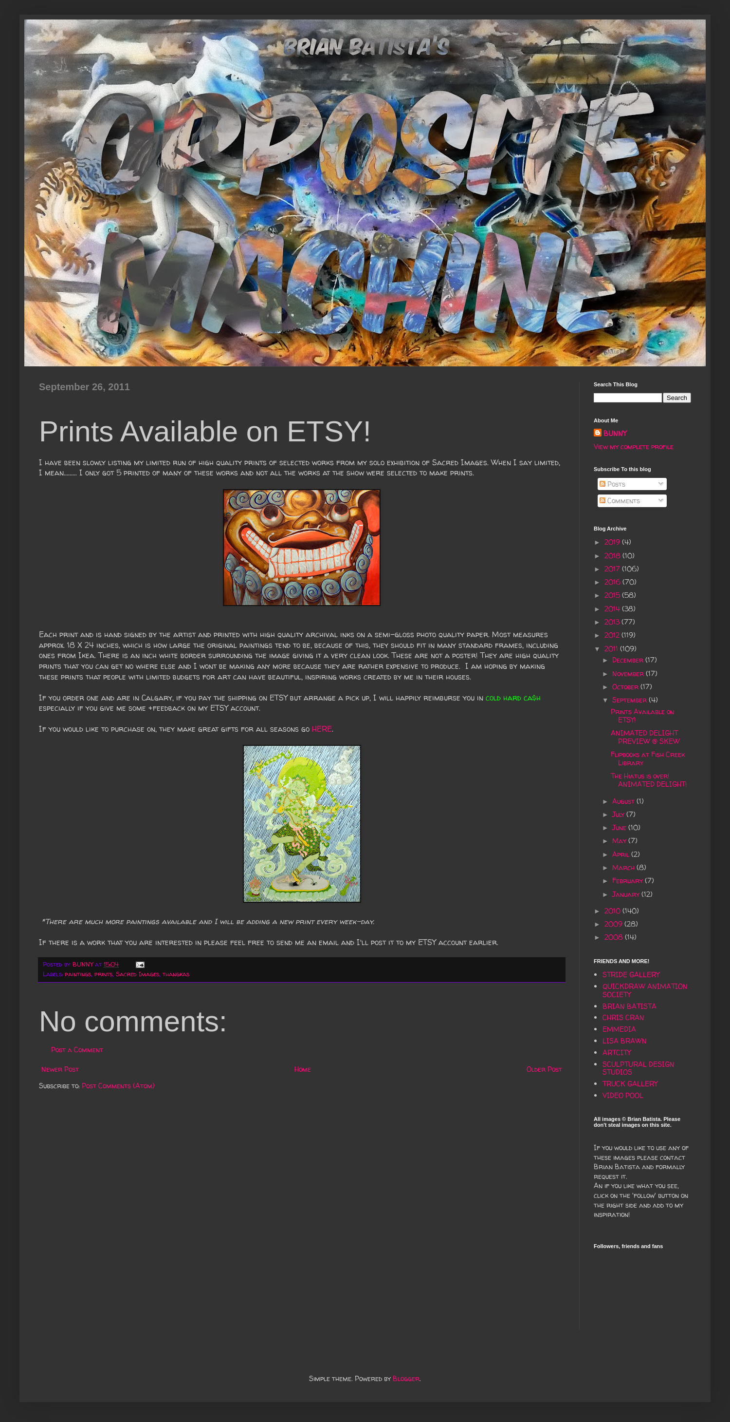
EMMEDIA (619, 1029)
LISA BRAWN (624, 1040)
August (624, 801)
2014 (613, 608)
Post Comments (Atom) (118, 1085)
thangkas (176, 974)
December (628, 659)
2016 (613, 582)
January (626, 894)
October (626, 686)
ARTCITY (616, 1052)
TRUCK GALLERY (629, 1083)
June (620, 827)
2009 (614, 924)
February (628, 880)
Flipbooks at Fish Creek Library (648, 758)
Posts (612, 484)
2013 (612, 621)
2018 (613, 555)
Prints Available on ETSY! (642, 715)
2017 (613, 568)
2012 (612, 635)
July (619, 814)
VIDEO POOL (622, 1095)
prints (103, 974)
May (620, 840)
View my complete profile (634, 446)
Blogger (406, 1378)
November (629, 673)
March (624, 867)
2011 (612, 648)
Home (302, 1069)
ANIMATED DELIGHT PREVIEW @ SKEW (645, 737)
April (621, 854)
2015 (613, 595)
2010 (613, 910)
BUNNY (614, 433)
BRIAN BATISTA (629, 1006)
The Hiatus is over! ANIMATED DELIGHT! (649, 780)
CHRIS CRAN (623, 1017)
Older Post (544, 1069)
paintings (78, 974)
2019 (613, 542)
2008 (614, 937)
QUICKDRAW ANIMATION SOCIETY (645, 990)
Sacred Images (137, 974)
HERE (322, 729)
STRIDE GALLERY (630, 974)
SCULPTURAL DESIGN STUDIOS (638, 1068)
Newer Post (60, 1069)
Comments (620, 500)
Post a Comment (77, 1049)
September (630, 699)
